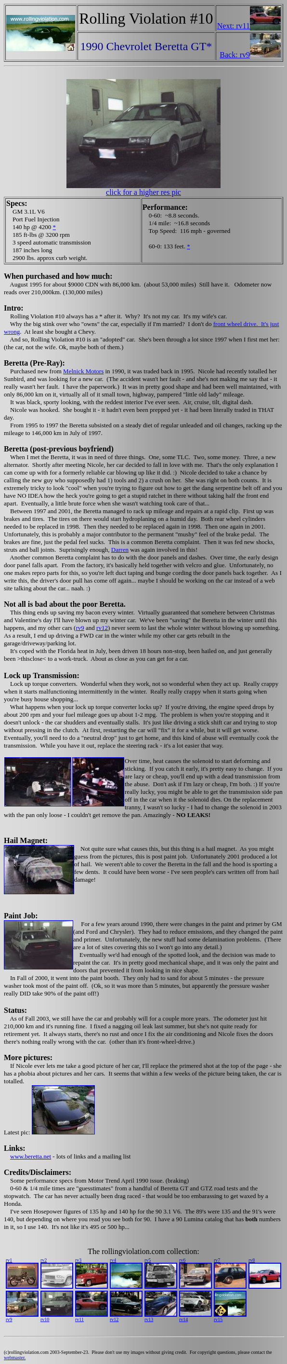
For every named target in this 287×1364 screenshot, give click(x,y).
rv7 (217, 1260)
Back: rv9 (235, 55)
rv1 (9, 1260)
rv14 (183, 1319)
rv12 (102, 627)
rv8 (251, 1260)
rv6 (182, 1260)
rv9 (80, 627)
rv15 (218, 1319)
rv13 (148, 1319)
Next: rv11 (233, 26)
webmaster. (15, 1357)
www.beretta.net (30, 1156)
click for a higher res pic (143, 192)
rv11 (79, 1319)
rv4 (113, 1260)
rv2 (43, 1260)
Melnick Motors (83, 371)
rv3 (78, 1260)
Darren (120, 549)
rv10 (44, 1319)
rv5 (147, 1260)
